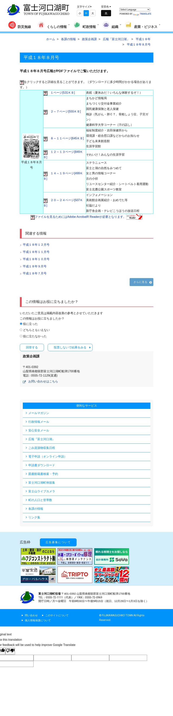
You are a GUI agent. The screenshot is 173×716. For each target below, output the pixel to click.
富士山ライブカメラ (41, 491)
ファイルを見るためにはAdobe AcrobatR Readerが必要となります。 (86, 216)
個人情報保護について (38, 620)
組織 (110, 25)
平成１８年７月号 (35, 273)
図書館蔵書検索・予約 (43, 473)
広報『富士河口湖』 (41, 439)
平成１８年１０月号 (36, 259)
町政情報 (84, 25)
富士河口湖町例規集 (41, 482)
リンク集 (34, 517)
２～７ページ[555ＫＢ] (62, 111)
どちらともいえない (36, 330)
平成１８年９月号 (35, 266)
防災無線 (19, 25)
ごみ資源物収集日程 (41, 447)
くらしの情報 (52, 25)
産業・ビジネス (141, 25)
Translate (142, 13)
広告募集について (58, 542)
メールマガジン (38, 413)
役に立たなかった (35, 336)
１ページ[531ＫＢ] (59, 92)
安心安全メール (38, 430)
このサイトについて (57, 615)
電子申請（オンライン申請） (47, 456)
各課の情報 (35, 508)
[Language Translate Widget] (135, 9)
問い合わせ (31, 615)
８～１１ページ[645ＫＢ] (63, 138)
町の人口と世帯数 (40, 500)
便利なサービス (86, 405)
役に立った (30, 323)
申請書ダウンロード (41, 465)
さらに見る (141, 281)
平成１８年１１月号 (36, 251)
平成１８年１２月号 (36, 244)
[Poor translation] (10, 651)
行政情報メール (38, 421)
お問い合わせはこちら (43, 381)
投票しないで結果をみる (70, 347)
